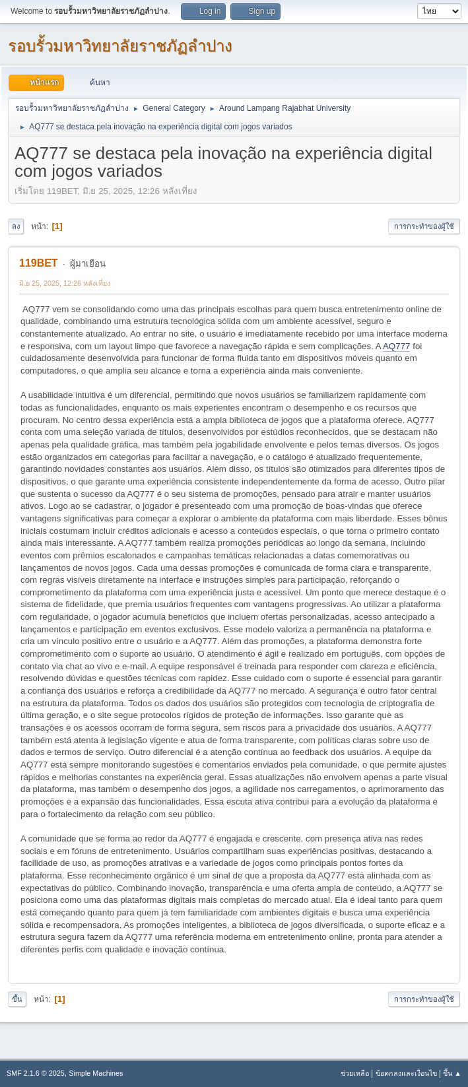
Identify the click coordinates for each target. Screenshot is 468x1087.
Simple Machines (96, 1073)
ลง (16, 226)
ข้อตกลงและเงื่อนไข (406, 1073)
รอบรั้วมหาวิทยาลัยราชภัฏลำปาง (120, 46)
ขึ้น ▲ (452, 1073)
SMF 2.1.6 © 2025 (36, 1073)
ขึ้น (17, 999)
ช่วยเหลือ (355, 1073)
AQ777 (397, 346)
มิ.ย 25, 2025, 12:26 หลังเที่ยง (64, 283)
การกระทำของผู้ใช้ (424, 226)
